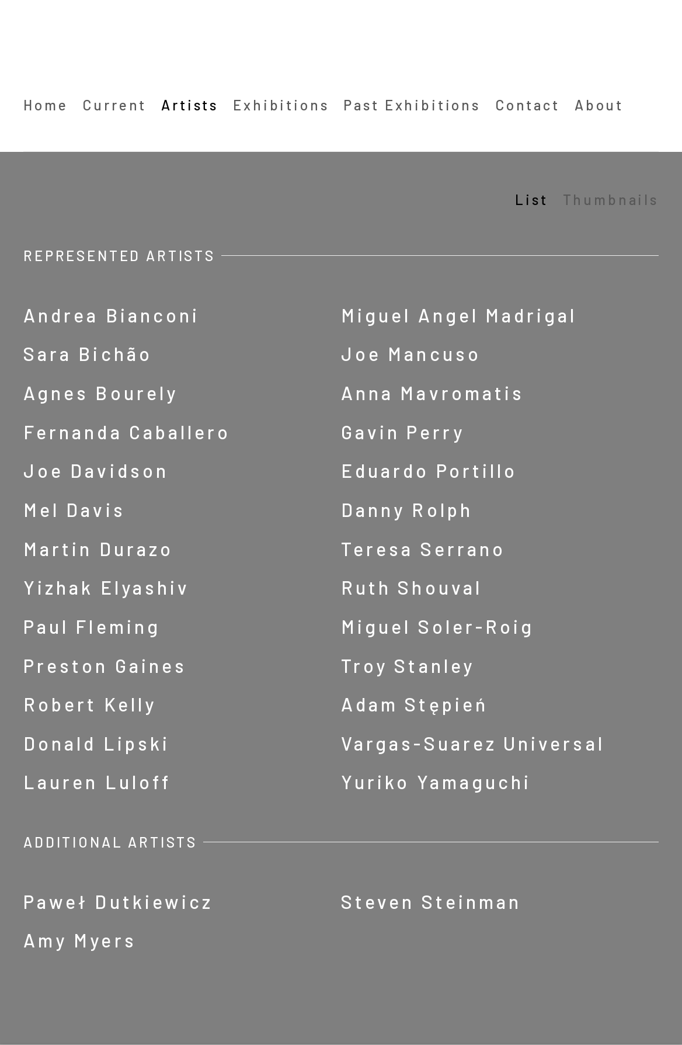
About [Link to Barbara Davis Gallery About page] (599, 104)
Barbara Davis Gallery (122, 45)
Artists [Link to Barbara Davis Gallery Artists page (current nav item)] (189, 104)
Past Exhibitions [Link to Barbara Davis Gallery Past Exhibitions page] (411, 104)
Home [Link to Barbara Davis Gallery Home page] (45, 104)
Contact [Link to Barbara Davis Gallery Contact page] (527, 104)
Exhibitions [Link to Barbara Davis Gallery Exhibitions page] (281, 104)
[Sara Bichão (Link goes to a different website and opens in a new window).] (176, 354)
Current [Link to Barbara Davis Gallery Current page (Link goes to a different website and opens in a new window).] (114, 104)
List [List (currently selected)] (531, 199)
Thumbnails (611, 199)
